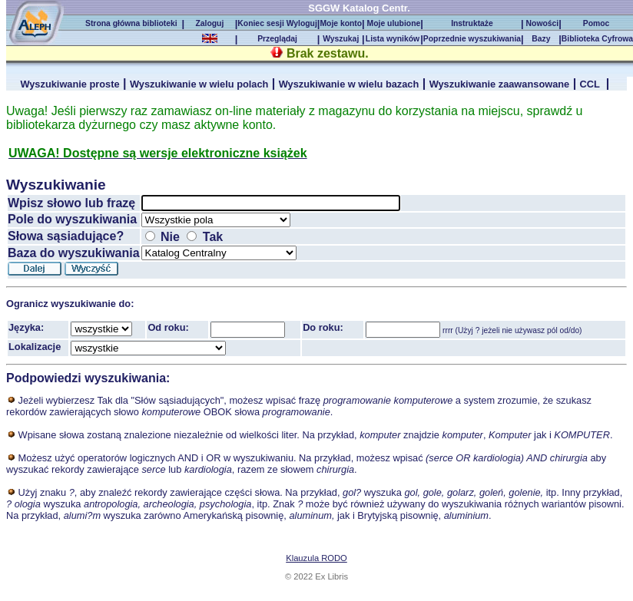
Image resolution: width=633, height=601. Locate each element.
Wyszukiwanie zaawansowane (499, 84)
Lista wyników (392, 39)
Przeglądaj (277, 39)
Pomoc (597, 23)
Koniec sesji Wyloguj (276, 23)
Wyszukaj (341, 39)
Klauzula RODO (316, 558)
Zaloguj (209, 23)
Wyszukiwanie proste (69, 84)
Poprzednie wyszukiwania (472, 39)
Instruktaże (472, 23)
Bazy (541, 39)
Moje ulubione (393, 23)
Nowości (541, 23)
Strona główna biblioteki (133, 23)
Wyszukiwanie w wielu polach (199, 84)
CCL (591, 84)
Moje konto (341, 23)
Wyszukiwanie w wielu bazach (349, 84)
